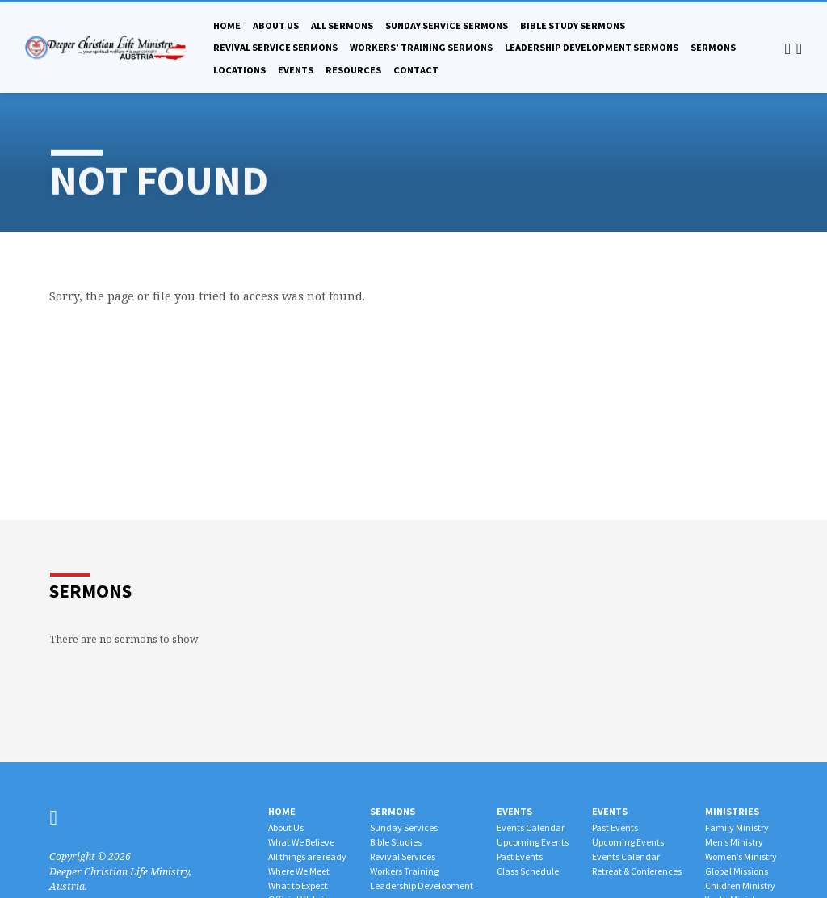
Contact (416, 70)
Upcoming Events (533, 842)
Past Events (520, 856)
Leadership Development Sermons (591, 47)
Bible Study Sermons (572, 25)
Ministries (732, 811)
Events (295, 70)
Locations (239, 70)
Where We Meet (299, 871)
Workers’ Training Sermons (421, 47)
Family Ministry (737, 827)
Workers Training (404, 871)
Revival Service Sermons (275, 47)
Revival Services (402, 856)
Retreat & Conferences (637, 871)
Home (227, 25)
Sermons (713, 47)
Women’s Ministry (741, 856)
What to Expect (298, 885)
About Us (276, 25)
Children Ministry (740, 885)
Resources (353, 70)
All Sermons (342, 25)
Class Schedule (528, 871)
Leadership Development (421, 885)
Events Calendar (531, 827)
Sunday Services (404, 827)
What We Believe (301, 842)
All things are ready (307, 856)
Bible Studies (396, 842)
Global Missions (736, 871)
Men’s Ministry (734, 842)
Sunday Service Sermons (446, 25)
